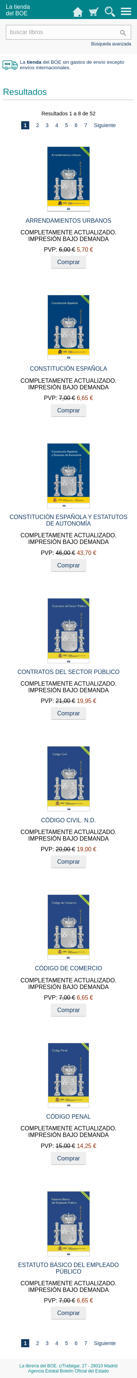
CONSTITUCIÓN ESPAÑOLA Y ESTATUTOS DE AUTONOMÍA (68, 520)
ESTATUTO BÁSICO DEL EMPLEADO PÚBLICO (68, 1268)
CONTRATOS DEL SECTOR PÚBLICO (68, 672)
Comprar (68, 262)
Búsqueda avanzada (111, 44)
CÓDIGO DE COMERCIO (68, 968)
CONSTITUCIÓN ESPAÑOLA (68, 369)
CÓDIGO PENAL (68, 1117)
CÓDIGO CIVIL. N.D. (68, 820)
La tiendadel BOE (18, 10)
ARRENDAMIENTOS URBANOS (68, 221)
